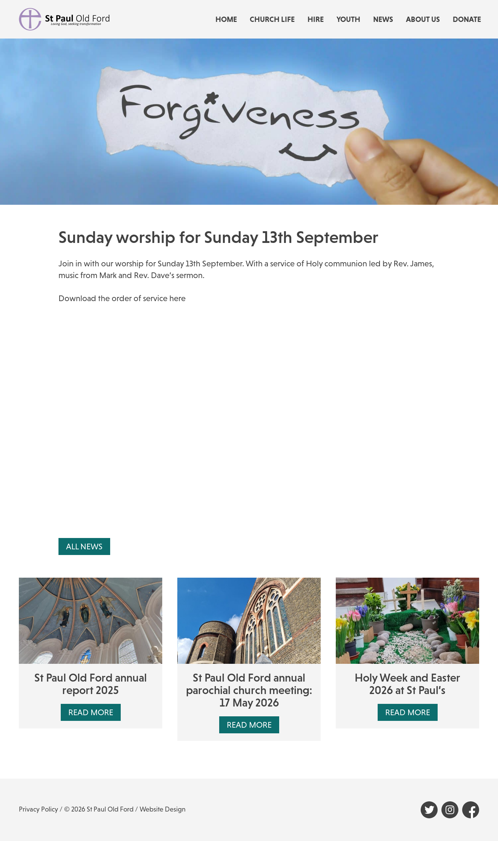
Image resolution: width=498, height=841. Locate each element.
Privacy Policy (38, 809)
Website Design (163, 809)
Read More (90, 712)
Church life (272, 19)
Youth (348, 19)
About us (423, 19)
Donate (467, 19)
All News (84, 546)
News (383, 19)
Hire (315, 19)
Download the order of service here (122, 298)
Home (226, 19)
